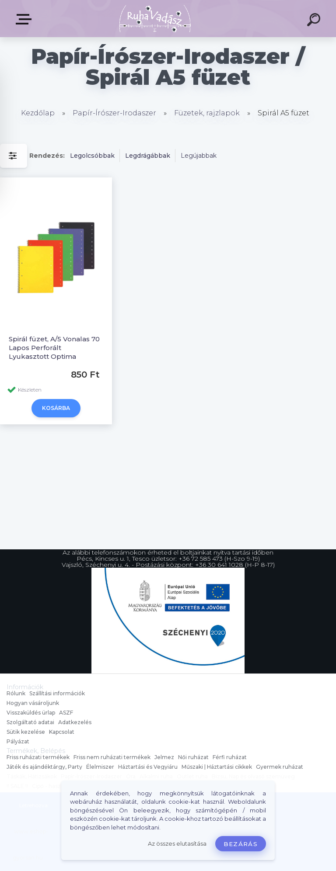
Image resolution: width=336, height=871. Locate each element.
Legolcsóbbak (92, 156)
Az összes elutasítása (177, 843)
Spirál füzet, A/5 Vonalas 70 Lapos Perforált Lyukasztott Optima (54, 348)
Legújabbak (199, 156)
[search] (315, 21)
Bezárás (241, 843)
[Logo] (155, 18)
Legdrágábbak (147, 156)
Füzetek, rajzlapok (207, 113)
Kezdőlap (38, 113)
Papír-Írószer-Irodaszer (114, 113)
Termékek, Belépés (25, 19)
